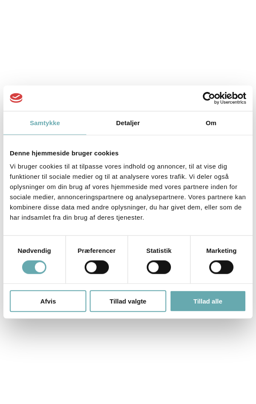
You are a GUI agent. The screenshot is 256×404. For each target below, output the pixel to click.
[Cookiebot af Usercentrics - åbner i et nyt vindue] (209, 98)
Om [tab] (211, 122)
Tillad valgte (128, 301)
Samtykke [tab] (45, 122)
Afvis (48, 301)
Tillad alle (207, 301)
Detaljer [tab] (128, 122)
